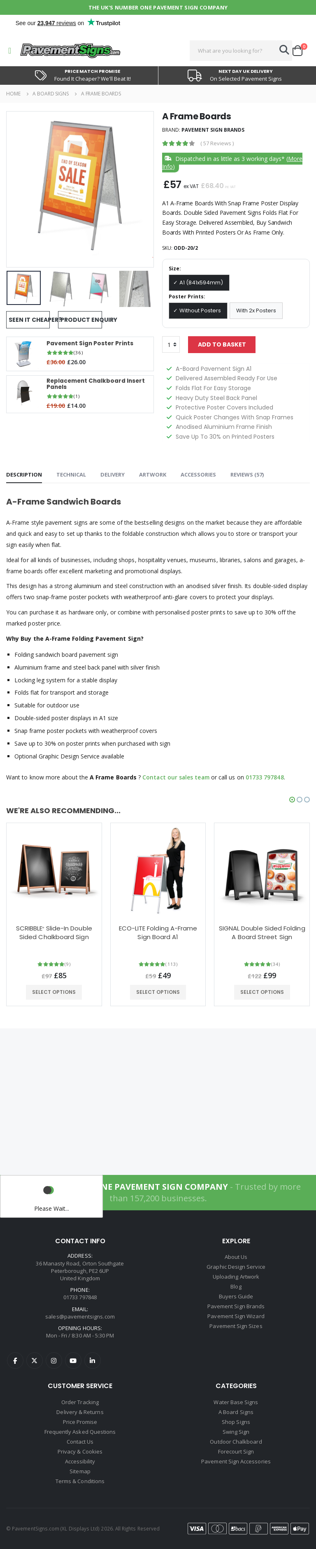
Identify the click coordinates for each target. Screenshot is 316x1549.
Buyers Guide (236, 1296)
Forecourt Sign (236, 1451)
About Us (236, 1257)
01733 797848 (267, 777)
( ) (217, 143)
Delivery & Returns (79, 1412)
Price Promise (80, 1422)
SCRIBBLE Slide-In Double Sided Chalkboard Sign (54, 932)
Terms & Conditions (80, 1481)
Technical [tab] (71, 474)
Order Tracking (80, 1402)
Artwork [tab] (152, 474)
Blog (235, 1286)
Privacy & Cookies (80, 1451)
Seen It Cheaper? (29, 320)
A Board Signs (50, 93)
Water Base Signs (236, 1402)
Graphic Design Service (236, 1266)
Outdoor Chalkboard (236, 1441)
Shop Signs (236, 1422)
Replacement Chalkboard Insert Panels (97, 384)
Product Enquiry (81, 320)
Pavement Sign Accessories (236, 1461)
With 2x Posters (256, 310)
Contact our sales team (176, 777)
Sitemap (80, 1471)
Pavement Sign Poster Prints (91, 343)
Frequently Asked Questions (80, 1431)
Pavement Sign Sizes (235, 1326)
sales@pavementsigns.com (80, 1316)
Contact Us (80, 1441)
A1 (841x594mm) (201, 282)
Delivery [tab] (112, 474)
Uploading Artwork (236, 1276)
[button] (300, 50)
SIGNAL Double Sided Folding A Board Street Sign (262, 932)
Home (13, 93)
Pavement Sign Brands (212, 129)
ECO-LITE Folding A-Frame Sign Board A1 (158, 932)
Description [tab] (24, 474)
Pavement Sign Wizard (235, 1316)
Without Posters (200, 310)
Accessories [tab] (198, 474)
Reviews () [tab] (247, 474)
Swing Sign (236, 1431)
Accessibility (80, 1461)
